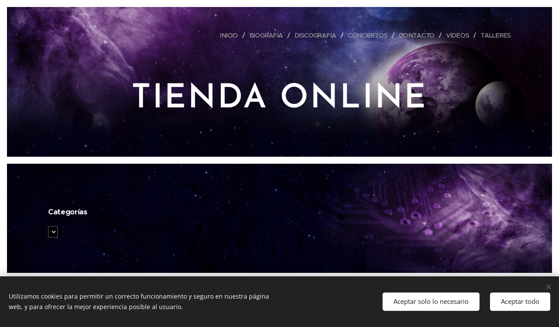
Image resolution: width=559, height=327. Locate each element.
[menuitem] (231, 35)
